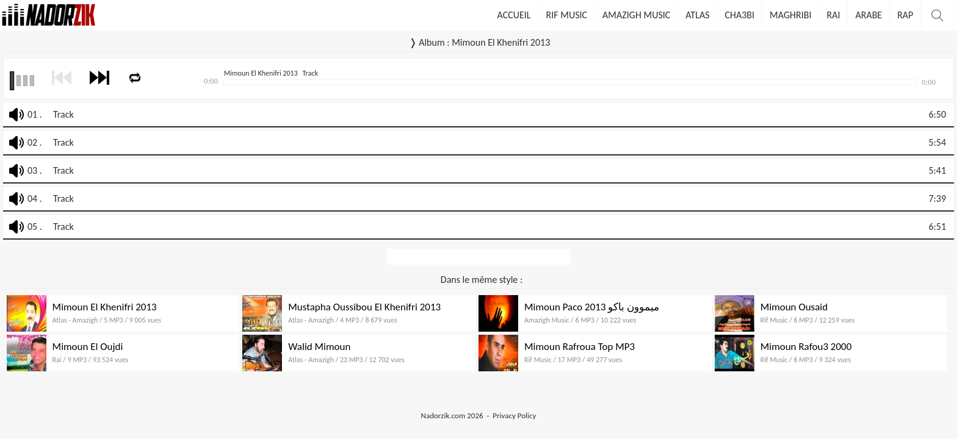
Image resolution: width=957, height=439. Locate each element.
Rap (905, 15)
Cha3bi (740, 15)
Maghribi (790, 15)
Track (63, 114)
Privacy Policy (514, 415)
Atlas (697, 15)
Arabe (868, 15)
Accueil (514, 15)
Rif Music (567, 15)
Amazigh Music (636, 15)
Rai (833, 15)
